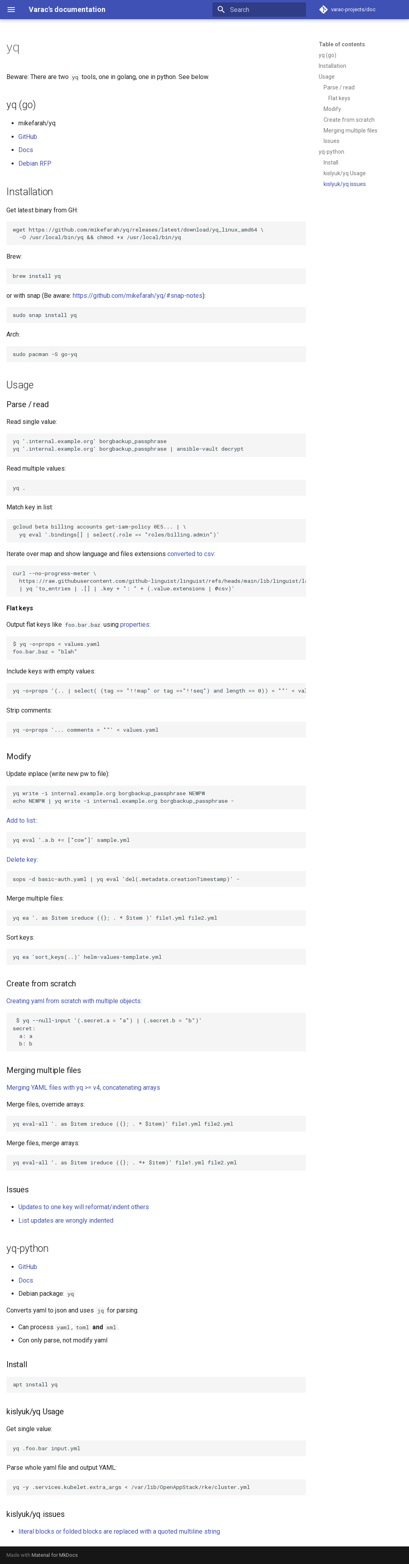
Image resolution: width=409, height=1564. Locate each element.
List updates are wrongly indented (65, 1220)
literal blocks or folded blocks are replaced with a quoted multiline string (119, 1531)
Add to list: (21, 820)
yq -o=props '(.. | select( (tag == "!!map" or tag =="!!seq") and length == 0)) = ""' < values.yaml (159, 690)
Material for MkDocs (55, 1555)
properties (134, 624)
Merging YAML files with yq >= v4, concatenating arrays (83, 1087)
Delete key (21, 859)
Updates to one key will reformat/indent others (83, 1207)
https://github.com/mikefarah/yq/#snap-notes (138, 295)
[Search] (259, 9)
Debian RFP (35, 163)
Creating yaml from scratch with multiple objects (73, 1001)
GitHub (27, 137)
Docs (25, 150)
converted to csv (190, 554)
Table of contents (342, 44)
